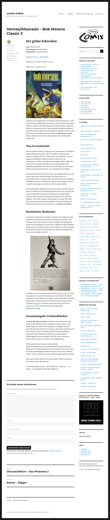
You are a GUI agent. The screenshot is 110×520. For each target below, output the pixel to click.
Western (82, 270)
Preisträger (93, 255)
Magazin (71, 14)
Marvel (89, 249)
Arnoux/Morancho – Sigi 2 (88, 161)
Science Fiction (97, 261)
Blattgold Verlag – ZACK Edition (37, 57)
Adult (89, 220)
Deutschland (83, 230)
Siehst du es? (84, 72)
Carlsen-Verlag (91, 227)
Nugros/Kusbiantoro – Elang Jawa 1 (91, 81)
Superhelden (83, 267)
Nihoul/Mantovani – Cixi (88, 356)
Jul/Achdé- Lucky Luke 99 (88, 331)
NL (95, 252)
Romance (82, 258)
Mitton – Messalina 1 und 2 (88, 314)
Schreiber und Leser (85, 261)
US (96, 267)
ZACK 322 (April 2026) (87, 70)
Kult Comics (83, 245)
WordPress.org (85, 455)
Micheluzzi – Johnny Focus (88, 386)
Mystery (90, 252)
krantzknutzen (11, 45)
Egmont (91, 230)
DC (98, 227)
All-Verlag (96, 220)
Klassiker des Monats (87, 109)
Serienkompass (85, 113)
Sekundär (83, 264)
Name (9, 420)
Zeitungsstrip (95, 270)
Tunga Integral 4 (85, 346)
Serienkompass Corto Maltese (89, 339)
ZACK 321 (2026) (85, 89)
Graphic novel (95, 236)
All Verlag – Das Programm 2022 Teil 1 (91, 364)
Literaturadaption (94, 245)
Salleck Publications (93, 258)
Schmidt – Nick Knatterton (88, 199)
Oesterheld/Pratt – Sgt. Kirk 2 (89, 68)
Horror (87, 239)
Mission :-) (61, 14)
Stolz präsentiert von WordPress (40, 512)
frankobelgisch (11, 55)
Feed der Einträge (85, 451)
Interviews (84, 107)
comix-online (15, 13)
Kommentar (12, 393)
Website (10, 438)
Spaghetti (38, 303)
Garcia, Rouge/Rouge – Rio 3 (89, 87)
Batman (88, 224)
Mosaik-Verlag (96, 249)
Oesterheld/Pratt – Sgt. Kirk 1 (94, 290)
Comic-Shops (84, 104)
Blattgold (16, 53)
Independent (84, 242)
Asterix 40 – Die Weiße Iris (88, 383)
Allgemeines (84, 102)
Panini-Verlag (84, 255)
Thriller (91, 267)
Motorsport (83, 252)
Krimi (97, 242)
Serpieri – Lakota (85, 317)
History (82, 239)
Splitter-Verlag (97, 264)
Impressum (99, 14)
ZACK (12, 60)
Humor (93, 239)
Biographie (95, 224)
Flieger (82, 233)
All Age (82, 224)
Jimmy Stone (30, 306)
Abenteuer (10, 53)
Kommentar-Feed (86, 453)
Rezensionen (10, 50)
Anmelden (83, 449)
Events (82, 105)
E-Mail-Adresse (13, 429)
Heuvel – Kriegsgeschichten (89, 342)
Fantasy (98, 230)
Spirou (89, 264)
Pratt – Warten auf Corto (93, 286)
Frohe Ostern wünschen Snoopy (90, 180)
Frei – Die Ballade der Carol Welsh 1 (91, 202)
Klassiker (9, 58)
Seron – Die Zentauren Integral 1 (90, 296)
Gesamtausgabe (11, 56)
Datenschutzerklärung (84, 14)
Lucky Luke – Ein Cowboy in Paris (90, 349)
